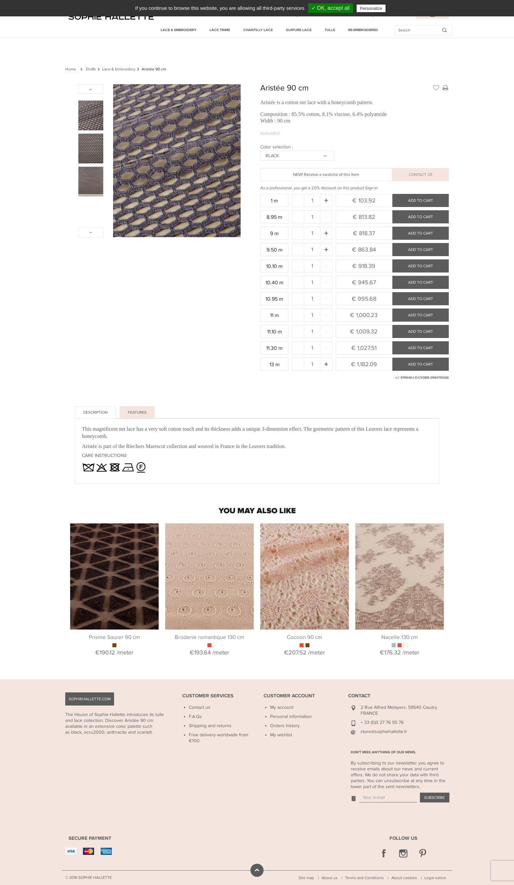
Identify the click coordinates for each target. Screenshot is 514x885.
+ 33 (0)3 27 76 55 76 (382, 722)
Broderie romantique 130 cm (209, 637)
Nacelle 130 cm (399, 637)
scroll (257, 870)
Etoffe (91, 69)
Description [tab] (95, 412)
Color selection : (277, 147)
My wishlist (281, 735)
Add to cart (420, 200)
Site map (306, 878)
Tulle (330, 30)
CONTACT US (420, 174)
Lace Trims (219, 30)
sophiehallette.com (90, 699)
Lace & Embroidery (178, 30)
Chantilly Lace (258, 30)
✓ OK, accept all (330, 8)
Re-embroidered (363, 30)
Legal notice (435, 878)
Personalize (371, 8)
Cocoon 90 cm (304, 637)
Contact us (199, 707)
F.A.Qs (195, 716)
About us (330, 878)
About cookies (404, 878)
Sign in (371, 188)
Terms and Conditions (364, 878)
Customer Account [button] (289, 696)
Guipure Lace (298, 30)
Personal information (291, 716)
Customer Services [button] (207, 696)
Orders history (285, 725)
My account (281, 707)
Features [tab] (137, 412)
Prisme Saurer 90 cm (114, 637)
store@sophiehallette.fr (384, 731)
